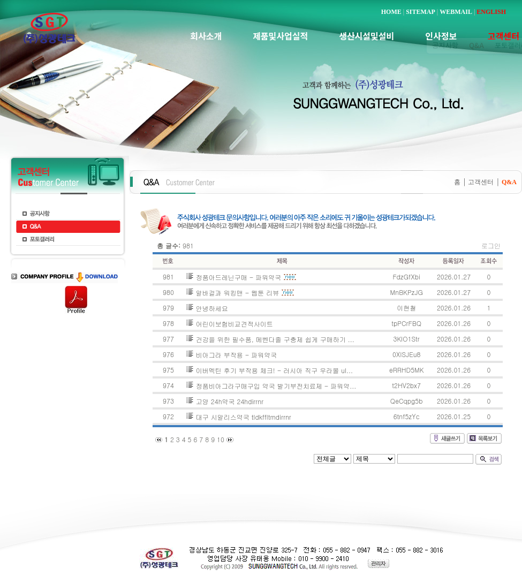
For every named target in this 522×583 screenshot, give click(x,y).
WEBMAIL (456, 12)
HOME (391, 12)
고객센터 (481, 182)
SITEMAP (420, 12)
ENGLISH (491, 12)
